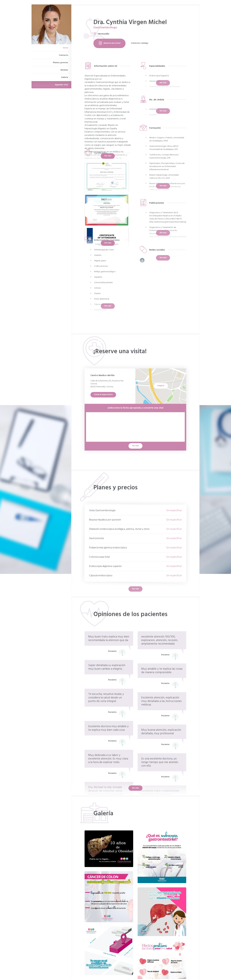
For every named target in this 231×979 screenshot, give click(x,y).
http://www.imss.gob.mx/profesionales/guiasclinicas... (173, 222)
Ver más (107, 155)
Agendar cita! (61, 84)
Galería (64, 77)
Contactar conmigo (139, 43)
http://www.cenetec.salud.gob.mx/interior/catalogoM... (173, 236)
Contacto (63, 55)
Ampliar (160, 385)
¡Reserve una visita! (109, 43)
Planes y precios (60, 62)
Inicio (65, 48)
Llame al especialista (103, 394)
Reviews (64, 70)
